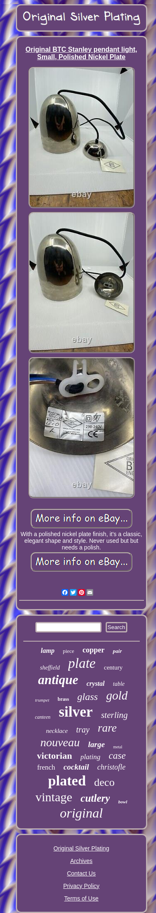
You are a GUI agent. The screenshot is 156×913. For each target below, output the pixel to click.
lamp (47, 650)
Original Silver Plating (81, 848)
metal (117, 747)
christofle (111, 767)
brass (63, 699)
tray (82, 729)
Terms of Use (81, 898)
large (96, 744)
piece (68, 651)
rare (107, 728)
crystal (96, 683)
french (46, 767)
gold (117, 695)
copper (93, 650)
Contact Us (81, 873)
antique (58, 679)
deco (104, 782)
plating (90, 757)
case (117, 755)
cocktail (76, 767)
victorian (54, 755)
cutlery (95, 798)
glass (87, 696)
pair (117, 651)
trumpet (42, 699)
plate (82, 663)
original (81, 812)
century (113, 667)
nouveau (60, 742)
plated (67, 780)
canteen (42, 717)
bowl (122, 801)
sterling (114, 715)
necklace (56, 730)
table (119, 684)
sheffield (49, 668)
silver (76, 712)
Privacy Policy (81, 886)
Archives (81, 861)
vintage (53, 797)
